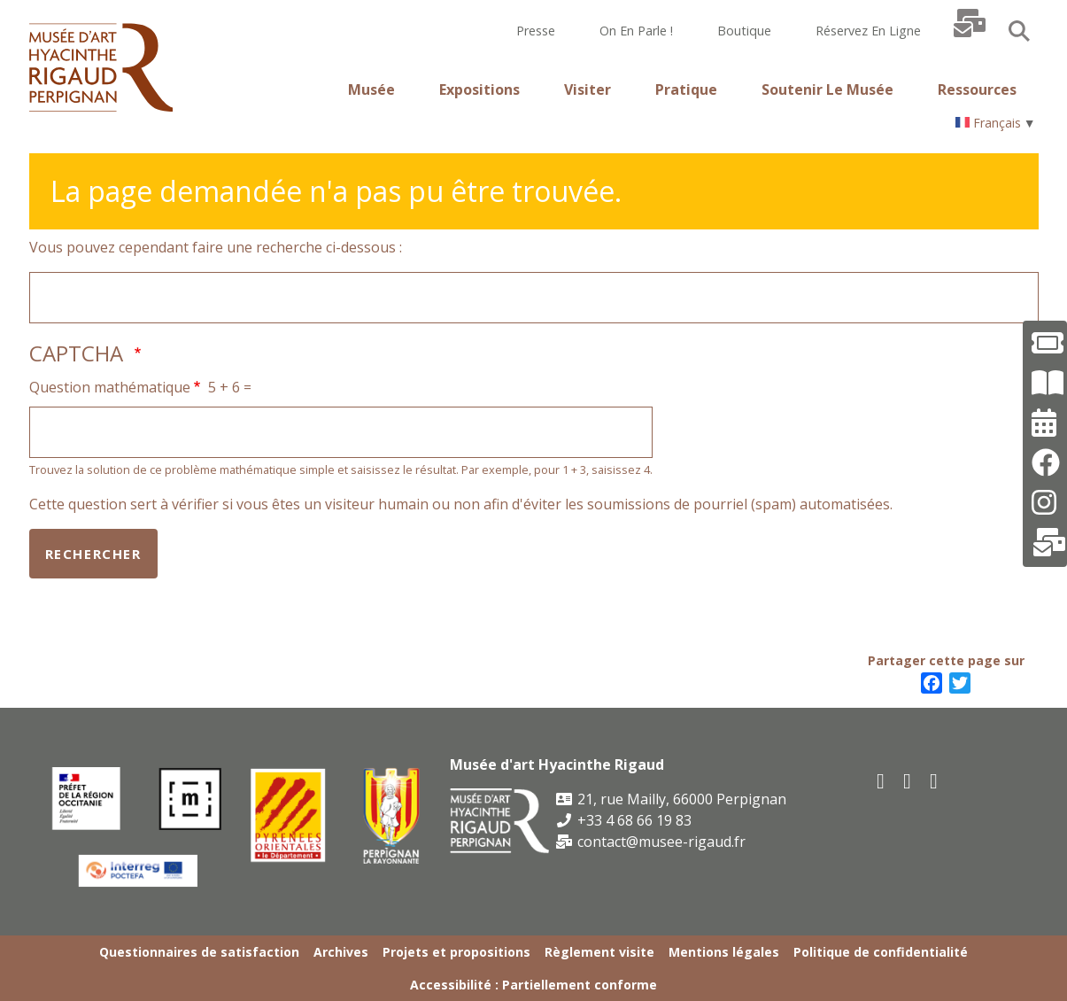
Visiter (587, 89)
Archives (340, 951)
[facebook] (881, 780)
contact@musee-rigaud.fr (651, 841)
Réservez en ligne (868, 30)
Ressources (977, 89)
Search (1019, 31)
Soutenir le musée (827, 89)
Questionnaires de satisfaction (199, 951)
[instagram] (935, 780)
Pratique (686, 89)
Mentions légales (724, 951)
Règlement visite (599, 951)
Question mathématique (109, 387)
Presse (535, 30)
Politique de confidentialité (880, 951)
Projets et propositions (456, 951)
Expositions (479, 89)
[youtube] (908, 780)
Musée (371, 89)
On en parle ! (636, 30)
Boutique (744, 30)
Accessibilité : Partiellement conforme (533, 984)
